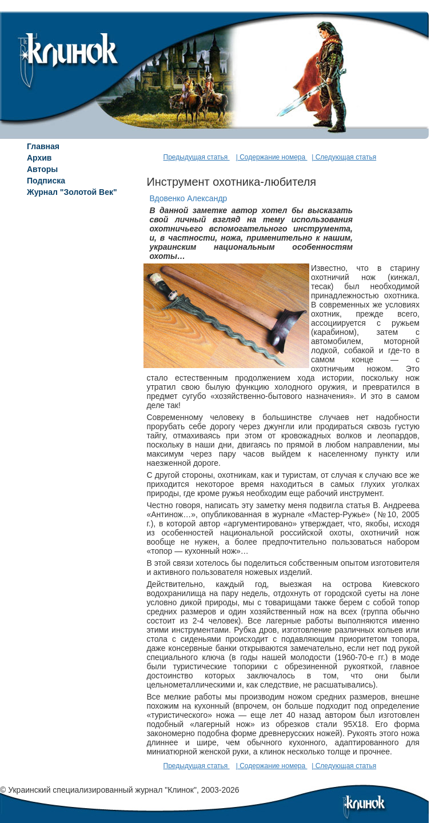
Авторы (42, 169)
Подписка (46, 180)
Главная (43, 146)
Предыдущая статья (196, 157)
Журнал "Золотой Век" (72, 192)
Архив (39, 157)
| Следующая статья (344, 157)
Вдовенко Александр (188, 198)
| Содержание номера (272, 157)
